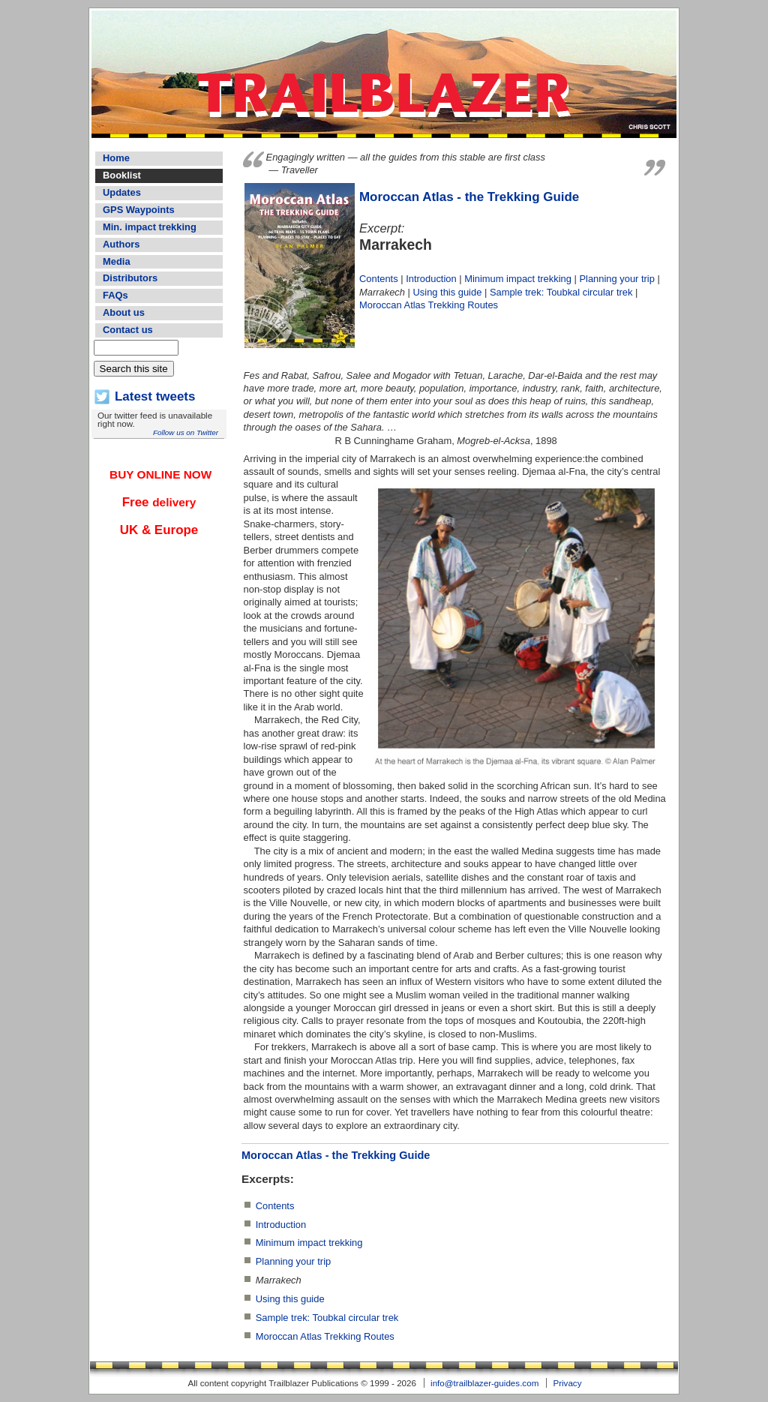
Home (116, 158)
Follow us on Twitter (185, 432)
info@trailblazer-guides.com (484, 1383)
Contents (378, 278)
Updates (122, 192)
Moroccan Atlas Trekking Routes (428, 305)
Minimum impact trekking (518, 278)
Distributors (130, 278)
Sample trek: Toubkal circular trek (561, 292)
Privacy (567, 1383)
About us (124, 312)
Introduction (431, 278)
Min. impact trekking (149, 227)
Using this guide (447, 292)
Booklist (122, 175)
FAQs (115, 295)
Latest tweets (155, 396)
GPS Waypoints (139, 209)
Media (116, 261)
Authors (121, 244)
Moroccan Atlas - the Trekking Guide (469, 197)
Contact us (128, 329)
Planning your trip (616, 278)
